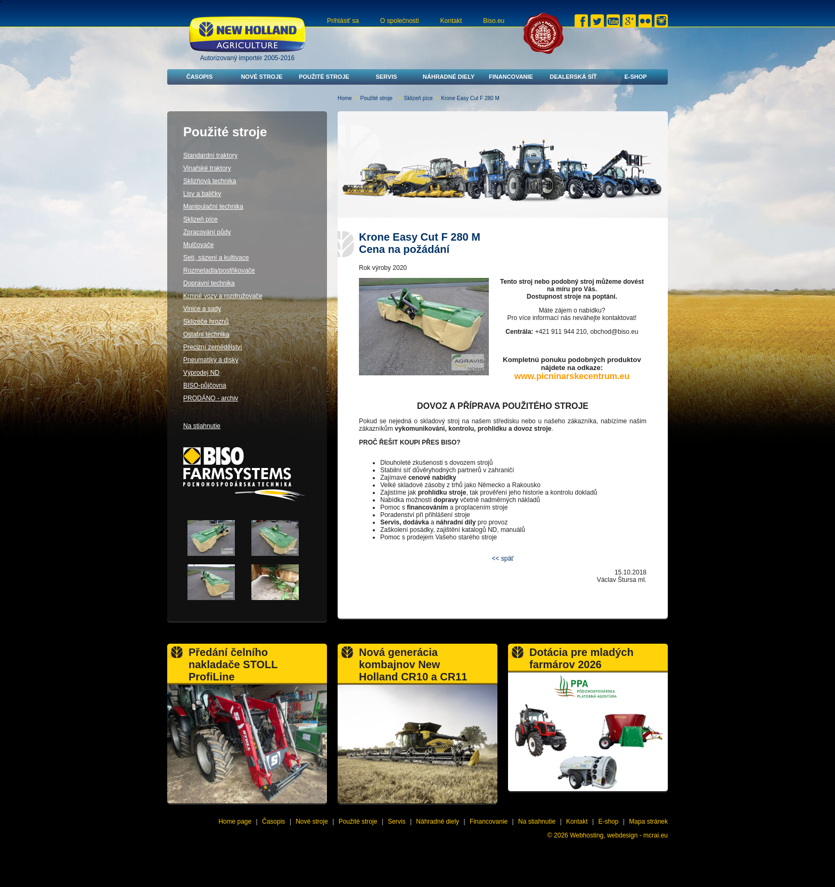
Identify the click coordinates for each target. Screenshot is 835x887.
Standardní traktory (210, 155)
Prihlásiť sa (343, 20)
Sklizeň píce (418, 98)
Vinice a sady (202, 309)
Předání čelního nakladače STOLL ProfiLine (233, 664)
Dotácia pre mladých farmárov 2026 (581, 658)
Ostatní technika (206, 334)
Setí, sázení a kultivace (216, 257)
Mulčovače (198, 245)
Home (345, 98)
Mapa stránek (648, 821)
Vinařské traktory (207, 168)
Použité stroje (324, 76)
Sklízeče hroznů (205, 321)
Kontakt (451, 20)
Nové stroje (261, 76)
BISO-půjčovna (204, 385)
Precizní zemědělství (212, 347)
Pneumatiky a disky (210, 360)
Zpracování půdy (207, 232)
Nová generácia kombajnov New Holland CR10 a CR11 (413, 664)
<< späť (502, 558)
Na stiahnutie (201, 426)
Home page (234, 821)
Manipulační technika (213, 206)
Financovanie (511, 76)
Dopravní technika (209, 283)
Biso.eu (493, 20)
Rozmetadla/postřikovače (219, 270)
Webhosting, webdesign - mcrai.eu (619, 835)
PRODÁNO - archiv (210, 398)
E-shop (635, 76)
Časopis (199, 76)
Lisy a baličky (202, 194)
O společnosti (399, 20)
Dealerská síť (573, 76)
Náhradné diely (448, 76)
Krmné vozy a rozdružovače (223, 296)
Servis (386, 76)
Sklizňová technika (209, 181)
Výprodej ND (201, 372)
